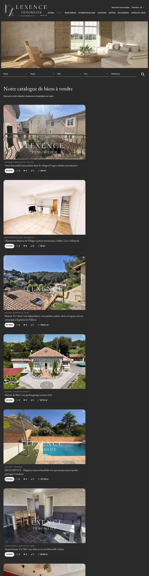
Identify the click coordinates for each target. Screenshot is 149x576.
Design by (120, 571)
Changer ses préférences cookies (100, 570)
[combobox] (15, 74)
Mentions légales (57, 570)
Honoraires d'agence (75, 570)
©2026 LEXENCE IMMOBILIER (35, 571)
